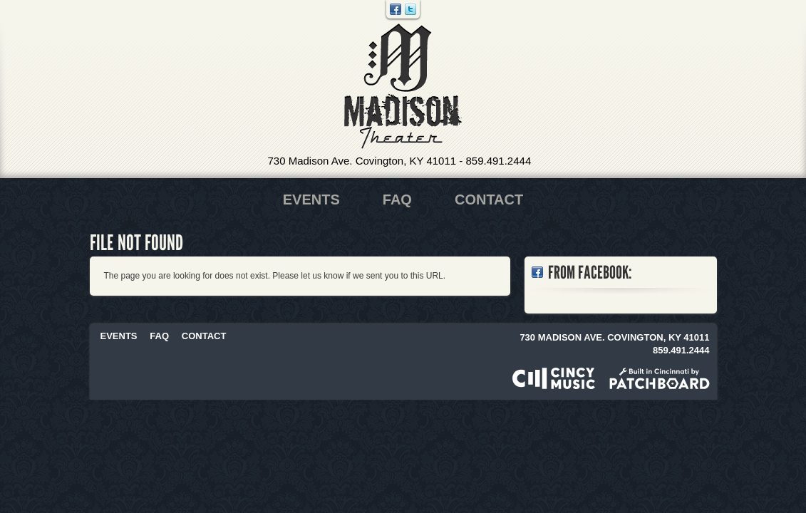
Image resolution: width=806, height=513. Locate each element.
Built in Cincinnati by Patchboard (659, 378)
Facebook (395, 9)
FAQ (397, 199)
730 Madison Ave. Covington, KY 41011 (362, 161)
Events (311, 199)
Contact (489, 199)
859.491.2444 (498, 161)
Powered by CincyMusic (553, 378)
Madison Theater (403, 87)
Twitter (410, 9)
